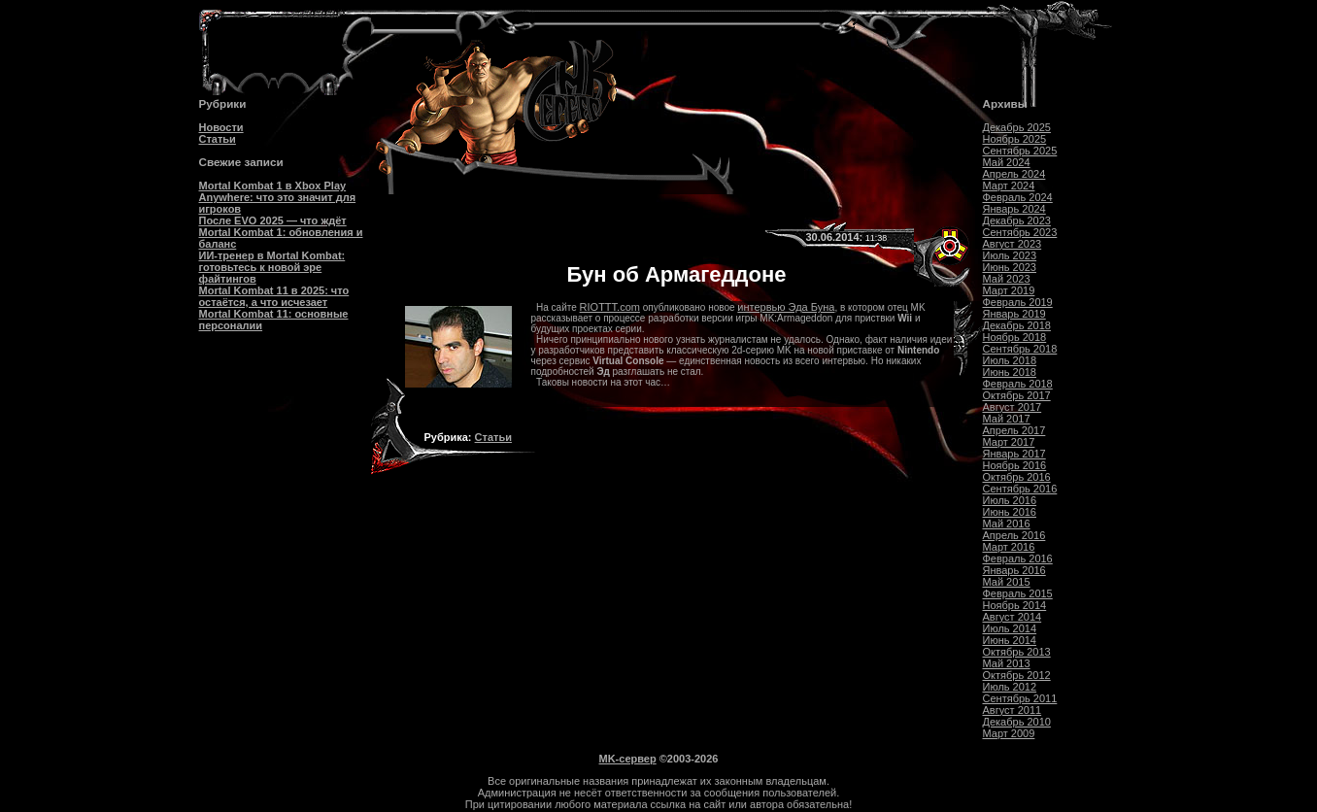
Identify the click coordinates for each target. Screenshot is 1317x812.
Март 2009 (1009, 733)
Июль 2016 (1010, 500)
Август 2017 (1012, 407)
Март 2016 (1009, 547)
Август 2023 (1012, 244)
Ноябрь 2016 (1015, 465)
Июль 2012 (1010, 687)
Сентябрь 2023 (1020, 232)
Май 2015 (1006, 582)
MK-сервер (628, 758)
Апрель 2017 (1014, 430)
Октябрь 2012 (1017, 675)
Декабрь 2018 (1017, 325)
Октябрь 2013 (1017, 652)
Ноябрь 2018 (1015, 337)
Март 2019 (1009, 290)
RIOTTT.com (610, 307)
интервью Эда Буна (785, 307)
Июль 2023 (1010, 255)
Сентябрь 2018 (1020, 349)
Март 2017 (1009, 442)
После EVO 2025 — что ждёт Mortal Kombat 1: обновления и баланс (281, 232)
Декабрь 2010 (1017, 721)
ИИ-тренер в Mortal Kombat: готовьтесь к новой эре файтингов (272, 267)
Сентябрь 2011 (1020, 698)
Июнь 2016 (1010, 512)
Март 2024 (1009, 185)
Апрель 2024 (1014, 174)
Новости (221, 127)
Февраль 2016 (1018, 558)
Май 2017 (1006, 418)
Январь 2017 (1014, 453)
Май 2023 (1006, 279)
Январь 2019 (1014, 314)
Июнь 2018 (1010, 372)
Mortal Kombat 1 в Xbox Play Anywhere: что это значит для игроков (277, 197)
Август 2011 (1012, 710)
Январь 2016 (1014, 570)
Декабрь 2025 (1017, 127)
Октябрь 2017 (1017, 395)
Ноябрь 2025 (1015, 139)
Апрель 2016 (1014, 535)
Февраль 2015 (1018, 593)
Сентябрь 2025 (1020, 150)
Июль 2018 (1010, 360)
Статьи (217, 139)
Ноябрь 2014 (1015, 605)
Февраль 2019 (1018, 302)
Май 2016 (1006, 523)
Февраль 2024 (1018, 197)
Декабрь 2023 (1017, 220)
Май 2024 (1006, 162)
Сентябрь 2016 (1020, 488)
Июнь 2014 (1010, 640)
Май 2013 (1006, 663)
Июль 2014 (1010, 628)
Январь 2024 (1014, 209)
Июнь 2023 (1010, 267)
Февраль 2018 (1018, 383)
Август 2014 (1012, 617)
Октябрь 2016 (1017, 477)
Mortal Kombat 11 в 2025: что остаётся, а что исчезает (274, 296)
